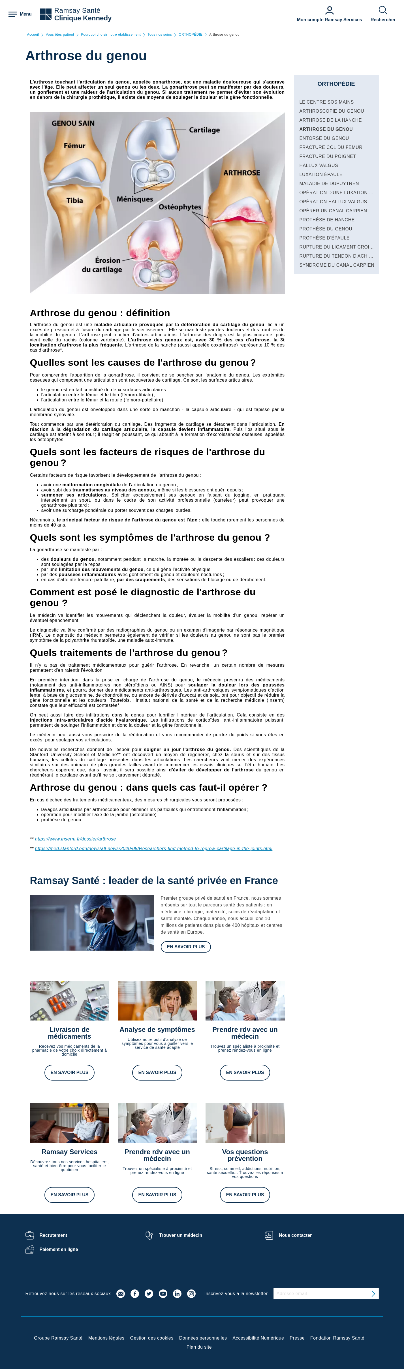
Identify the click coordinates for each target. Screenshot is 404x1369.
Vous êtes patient (60, 35)
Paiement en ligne (59, 1249)
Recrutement (53, 1235)
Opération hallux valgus (333, 201)
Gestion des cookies (152, 1338)
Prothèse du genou (326, 228)
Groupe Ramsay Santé (58, 1338)
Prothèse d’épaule (325, 238)
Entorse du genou (324, 138)
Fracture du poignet (328, 156)
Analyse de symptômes (157, 1029)
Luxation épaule (321, 174)
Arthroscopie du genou (332, 111)
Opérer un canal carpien (333, 210)
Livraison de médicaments (69, 1033)
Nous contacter (295, 1235)
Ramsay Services (69, 1152)
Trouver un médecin (180, 1235)
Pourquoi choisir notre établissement (111, 35)
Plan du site (199, 1347)
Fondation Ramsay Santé (337, 1338)
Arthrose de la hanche (331, 120)
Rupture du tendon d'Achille (338, 256)
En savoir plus (186, 946)
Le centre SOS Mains (327, 102)
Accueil (33, 35)
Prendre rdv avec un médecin (245, 1033)
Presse (297, 1338)
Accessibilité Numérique (258, 1338)
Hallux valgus (319, 165)
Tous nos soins (160, 35)
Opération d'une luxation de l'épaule (349, 192)
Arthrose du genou (326, 129)
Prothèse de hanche (327, 219)
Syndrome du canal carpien (337, 265)
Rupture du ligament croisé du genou (351, 247)
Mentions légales (106, 1338)
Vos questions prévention (245, 1155)
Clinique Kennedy (83, 18)
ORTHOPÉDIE (190, 35)
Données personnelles (203, 1338)
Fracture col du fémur (331, 147)
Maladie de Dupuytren (329, 183)
